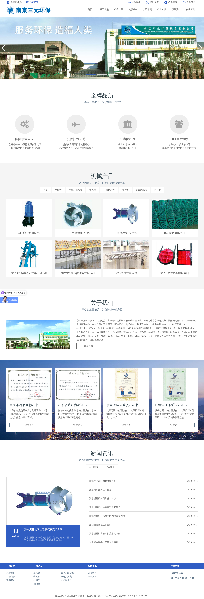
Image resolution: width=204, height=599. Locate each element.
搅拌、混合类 (75, 190)
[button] (91, 74)
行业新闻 (110, 467)
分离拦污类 (109, 190)
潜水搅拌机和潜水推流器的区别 (143, 533)
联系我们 (176, 9)
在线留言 (190, 9)
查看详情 (88, 346)
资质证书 (133, 9)
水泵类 (58, 190)
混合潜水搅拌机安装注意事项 (143, 542)
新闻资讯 (92, 566)
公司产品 (118, 9)
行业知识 (161, 9)
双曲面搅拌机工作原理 (143, 524)
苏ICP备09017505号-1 (138, 596)
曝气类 (92, 190)
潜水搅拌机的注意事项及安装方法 (143, 507)
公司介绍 (10, 566)
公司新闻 (147, 9)
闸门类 (157, 190)
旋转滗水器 (141, 190)
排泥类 (125, 190)
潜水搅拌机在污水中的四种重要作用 (143, 516)
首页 (90, 9)
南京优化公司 (111, 596)
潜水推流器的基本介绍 (143, 489)
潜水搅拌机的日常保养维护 (143, 498)
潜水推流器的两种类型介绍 (143, 481)
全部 (45, 190)
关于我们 (104, 9)
